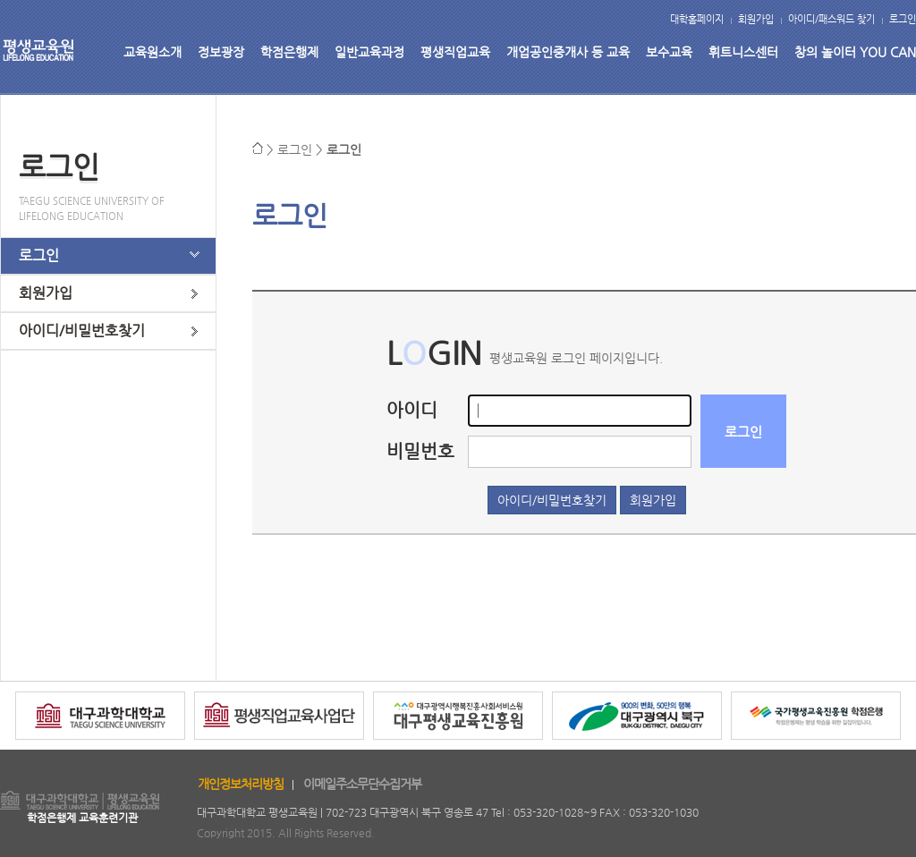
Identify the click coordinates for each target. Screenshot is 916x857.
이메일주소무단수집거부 (362, 783)
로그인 (902, 19)
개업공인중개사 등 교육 (568, 52)
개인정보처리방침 (241, 783)
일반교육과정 (369, 52)
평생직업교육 (455, 52)
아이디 (411, 410)
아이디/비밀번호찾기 (82, 330)
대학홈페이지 (697, 19)
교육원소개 (152, 52)
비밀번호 (420, 451)
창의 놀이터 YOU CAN (855, 52)
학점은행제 (289, 52)
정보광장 (221, 52)
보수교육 (669, 52)
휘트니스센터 (743, 52)
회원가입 (756, 19)
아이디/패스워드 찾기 (831, 19)
